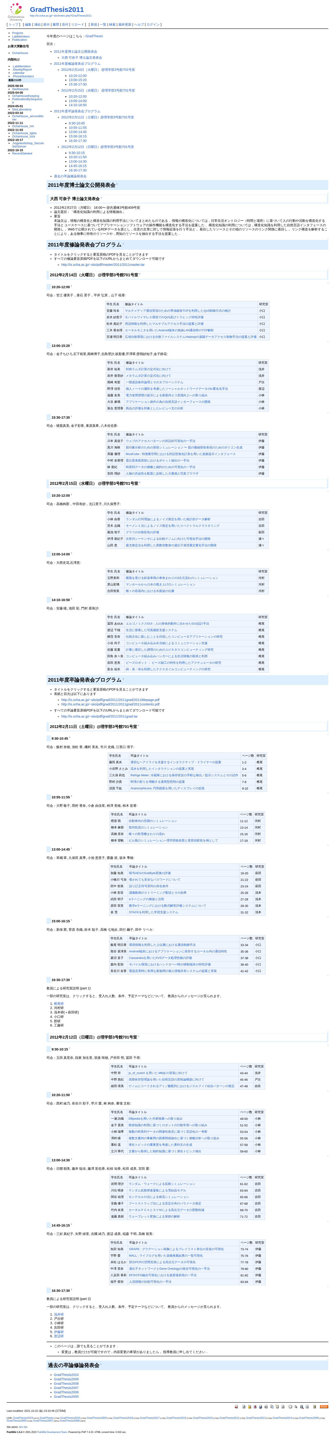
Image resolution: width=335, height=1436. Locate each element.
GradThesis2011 (57, 9)
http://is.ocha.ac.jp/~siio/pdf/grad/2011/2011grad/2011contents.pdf (110, 704)
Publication (19, 39)
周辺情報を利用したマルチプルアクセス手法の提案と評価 (164, 323)
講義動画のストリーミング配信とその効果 (158, 892)
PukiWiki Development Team (52, 1432)
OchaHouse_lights (24, 133)
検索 (112, 24)
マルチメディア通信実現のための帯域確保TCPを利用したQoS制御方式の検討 (178, 310)
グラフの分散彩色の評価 (142, 532)
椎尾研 (59, 1003)
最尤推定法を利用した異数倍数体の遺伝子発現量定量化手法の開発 (171, 545)
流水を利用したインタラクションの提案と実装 (162, 768)
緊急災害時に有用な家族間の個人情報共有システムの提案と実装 (173, 971)
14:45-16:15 (78, 166)
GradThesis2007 (66, 1388)
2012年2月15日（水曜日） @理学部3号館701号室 (98, 90)
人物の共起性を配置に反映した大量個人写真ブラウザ (162, 473)
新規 (94, 24)
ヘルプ (139, 24)
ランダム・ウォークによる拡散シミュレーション (162, 1184)
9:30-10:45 (77, 123)
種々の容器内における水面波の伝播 (150, 591)
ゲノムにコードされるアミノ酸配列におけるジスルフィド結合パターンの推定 (181, 1086)
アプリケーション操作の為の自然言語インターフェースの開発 (168, 401)
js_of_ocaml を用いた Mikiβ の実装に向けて (158, 1073)
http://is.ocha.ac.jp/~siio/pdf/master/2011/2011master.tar (103, 265)
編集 (28, 24)
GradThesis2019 (23, 1417)
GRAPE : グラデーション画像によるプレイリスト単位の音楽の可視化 (176, 1249)
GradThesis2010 (66, 1375)
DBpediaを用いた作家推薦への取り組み (156, 1118)
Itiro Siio (23, 1427)
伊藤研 (59, 1332)
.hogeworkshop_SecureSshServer (28, 144)
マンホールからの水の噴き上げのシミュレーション (160, 584)
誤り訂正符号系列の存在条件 (148, 886)
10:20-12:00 (78, 76)
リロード (77, 24)
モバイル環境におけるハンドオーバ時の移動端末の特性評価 (170, 964)
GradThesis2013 (256, 1417)
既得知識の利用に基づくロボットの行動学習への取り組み (168, 1125)
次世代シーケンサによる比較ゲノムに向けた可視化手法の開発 (168, 538)
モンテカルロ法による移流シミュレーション (159, 1197)
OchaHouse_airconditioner (28, 117)
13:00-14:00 (78, 101)
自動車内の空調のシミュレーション (153, 821)
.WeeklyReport (22, 69)
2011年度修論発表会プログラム (77, 63)
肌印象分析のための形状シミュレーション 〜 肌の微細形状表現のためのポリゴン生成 (184, 447)
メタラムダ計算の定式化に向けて (148, 375)
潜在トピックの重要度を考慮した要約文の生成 (160, 1144)
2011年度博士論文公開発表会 (75, 51)
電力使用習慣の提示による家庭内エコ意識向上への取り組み (167, 395)
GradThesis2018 (123, 1417)
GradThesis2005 (66, 1396)
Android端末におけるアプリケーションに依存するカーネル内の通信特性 (178, 951)
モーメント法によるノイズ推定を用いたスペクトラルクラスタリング (173, 525)
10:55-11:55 (78, 128)
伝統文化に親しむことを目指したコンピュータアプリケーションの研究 (174, 636)
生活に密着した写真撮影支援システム (151, 630)
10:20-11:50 (78, 157)
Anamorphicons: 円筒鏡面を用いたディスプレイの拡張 (167, 788)
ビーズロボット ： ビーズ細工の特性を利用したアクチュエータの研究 (173, 662)
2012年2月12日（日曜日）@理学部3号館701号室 (97, 147)
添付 (65, 24)
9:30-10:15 (77, 153)
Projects (17, 33)
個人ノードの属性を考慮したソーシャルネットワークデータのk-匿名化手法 (177, 388)
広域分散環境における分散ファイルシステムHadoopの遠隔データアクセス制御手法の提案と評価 (190, 336)
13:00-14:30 (78, 161)
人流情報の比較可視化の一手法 (150, 1281)
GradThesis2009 (66, 1379)
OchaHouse (20, 53)
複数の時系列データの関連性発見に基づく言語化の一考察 (168, 1131)
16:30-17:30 (78, 141)
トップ (13, 24)
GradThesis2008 (66, 1383)
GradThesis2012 (229, 1417)
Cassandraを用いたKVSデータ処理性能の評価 (160, 958)
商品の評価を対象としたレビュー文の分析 (154, 408)
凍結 (37, 24)
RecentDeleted (22, 153)
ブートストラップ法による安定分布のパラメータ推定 (165, 1203)
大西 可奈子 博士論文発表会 (81, 57)
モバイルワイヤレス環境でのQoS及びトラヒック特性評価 (164, 317)
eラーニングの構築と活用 (146, 899)
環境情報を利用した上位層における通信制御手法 (162, 945)
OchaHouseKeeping (25, 96)
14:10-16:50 (78, 105)
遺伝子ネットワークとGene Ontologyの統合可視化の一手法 (169, 1268)
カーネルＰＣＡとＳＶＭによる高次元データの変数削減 (166, 1210)
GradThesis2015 (203, 1417)
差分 (46, 24)
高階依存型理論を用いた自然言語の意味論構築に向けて (166, 1079)
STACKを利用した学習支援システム (153, 912)
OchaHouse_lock (23, 136)
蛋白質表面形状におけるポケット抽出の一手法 (157, 460)
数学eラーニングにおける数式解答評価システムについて (167, 905)
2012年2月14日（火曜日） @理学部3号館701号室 (98, 70)
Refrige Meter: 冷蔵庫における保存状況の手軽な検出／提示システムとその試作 (184, 775)
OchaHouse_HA (23, 126)
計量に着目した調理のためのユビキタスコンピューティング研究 (170, 649)
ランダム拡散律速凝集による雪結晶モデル (157, 1190)
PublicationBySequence (27, 100)
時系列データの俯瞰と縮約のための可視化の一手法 (160, 467)
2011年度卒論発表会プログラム (77, 111)
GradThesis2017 (150, 1417)
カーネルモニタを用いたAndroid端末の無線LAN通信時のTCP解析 (169, 330)
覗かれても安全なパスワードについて (155, 879)
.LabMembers (21, 66)
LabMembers (21, 36)
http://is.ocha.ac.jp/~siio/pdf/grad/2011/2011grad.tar (99, 716)
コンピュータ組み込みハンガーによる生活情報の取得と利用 (167, 656)
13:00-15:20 (78, 80)
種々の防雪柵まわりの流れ (147, 834)
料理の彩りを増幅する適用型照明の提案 (158, 781)
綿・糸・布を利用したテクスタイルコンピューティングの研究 (168, 669)
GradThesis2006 (66, 1392)
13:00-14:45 (78, 132)
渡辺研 (59, 1336)
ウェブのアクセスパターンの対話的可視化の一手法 (160, 441)
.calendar (18, 73)
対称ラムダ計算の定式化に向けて (148, 369)
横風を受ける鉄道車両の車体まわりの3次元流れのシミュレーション (172, 578)
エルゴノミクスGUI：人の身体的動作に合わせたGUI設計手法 (167, 623)
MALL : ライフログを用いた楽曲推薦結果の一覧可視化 (166, 1255)
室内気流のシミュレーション (148, 827)
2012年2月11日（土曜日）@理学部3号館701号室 (97, 117)
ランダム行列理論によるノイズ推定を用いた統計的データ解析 (168, 519)
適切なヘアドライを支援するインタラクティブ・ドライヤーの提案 (176, 762)
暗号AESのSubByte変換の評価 (150, 873)
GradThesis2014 (282, 1417)
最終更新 (124, 24)
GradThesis (94, 36)
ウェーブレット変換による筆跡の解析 (154, 1216)
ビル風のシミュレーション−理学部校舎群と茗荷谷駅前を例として (173, 840)
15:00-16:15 (78, 136)
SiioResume (20, 89)
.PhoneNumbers (23, 76)
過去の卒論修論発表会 (70, 176)
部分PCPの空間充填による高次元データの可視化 (162, 1262)
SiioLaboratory (22, 109)
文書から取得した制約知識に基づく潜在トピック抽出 (165, 1151)
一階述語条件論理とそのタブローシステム (154, 382)
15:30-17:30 (78, 84)
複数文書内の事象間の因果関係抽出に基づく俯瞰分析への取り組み (174, 1138)
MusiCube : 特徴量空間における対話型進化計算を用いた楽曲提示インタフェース (181, 454)
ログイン (153, 24)
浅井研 (59, 1314)
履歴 (56, 24)
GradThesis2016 (176, 1417)
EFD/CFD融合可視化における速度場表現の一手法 (163, 1275)
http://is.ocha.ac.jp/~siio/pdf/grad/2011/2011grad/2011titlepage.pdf (110, 700)
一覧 (103, 24)
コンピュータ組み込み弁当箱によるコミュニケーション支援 (167, 643)
